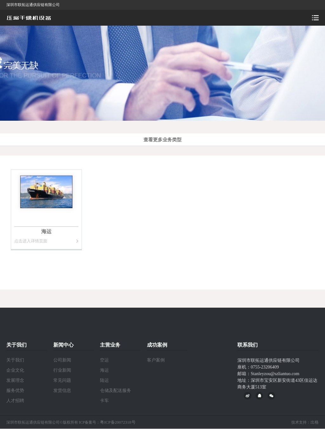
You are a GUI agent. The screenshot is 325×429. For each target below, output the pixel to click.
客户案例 (156, 360)
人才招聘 (15, 400)
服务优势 (15, 390)
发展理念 (15, 380)
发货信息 (62, 390)
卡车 (104, 400)
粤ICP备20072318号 (117, 422)
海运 (104, 370)
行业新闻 (62, 370)
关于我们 (15, 360)
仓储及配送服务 (115, 390)
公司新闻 (62, 360)
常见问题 (62, 380)
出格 (314, 422)
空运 (104, 360)
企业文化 (15, 370)
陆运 (104, 380)
